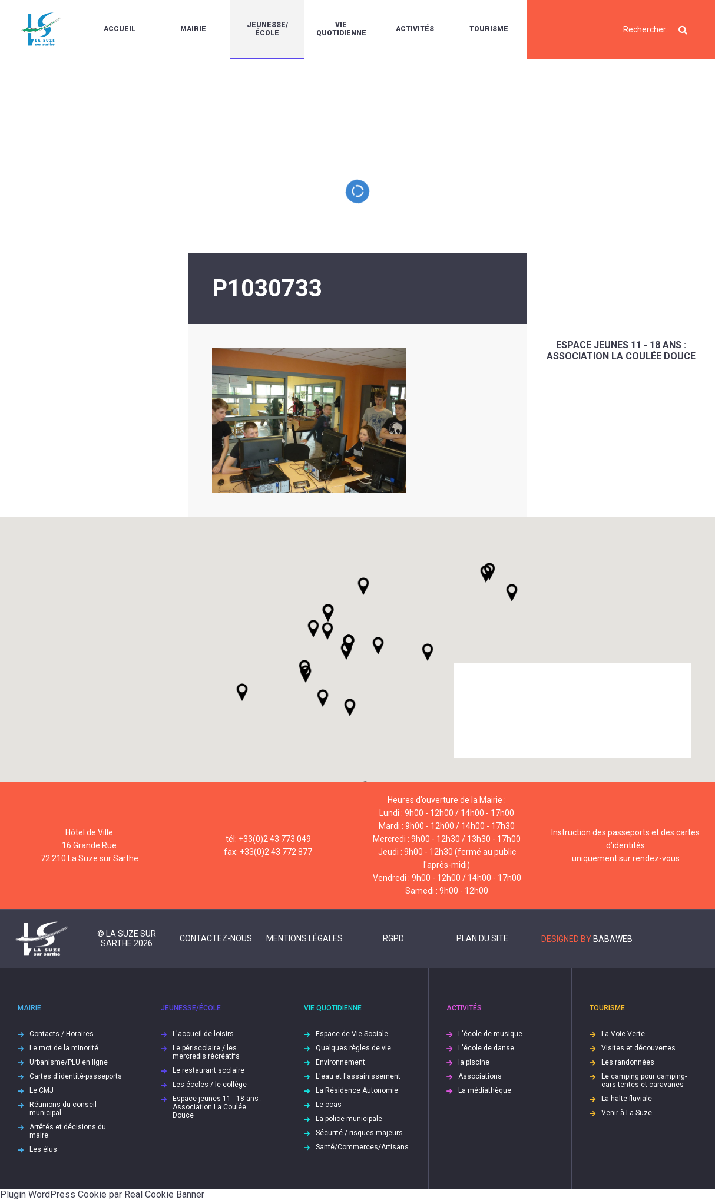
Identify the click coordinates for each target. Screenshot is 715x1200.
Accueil (119, 29)
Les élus (43, 1149)
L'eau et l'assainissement (358, 1076)
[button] (378, 645)
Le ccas (329, 1104)
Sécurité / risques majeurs (359, 1133)
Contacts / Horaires (61, 1034)
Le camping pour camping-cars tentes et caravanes (644, 1080)
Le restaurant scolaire (208, 1070)
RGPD (393, 938)
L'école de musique (490, 1034)
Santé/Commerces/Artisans (362, 1147)
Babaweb (613, 939)
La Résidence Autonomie (357, 1090)
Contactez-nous (216, 938)
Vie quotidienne (341, 29)
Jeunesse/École (267, 29)
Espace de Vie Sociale (352, 1034)
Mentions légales (304, 938)
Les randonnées (627, 1062)
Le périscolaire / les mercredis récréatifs (206, 1052)
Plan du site (482, 938)
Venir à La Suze (626, 1113)
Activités (415, 29)
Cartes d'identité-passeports (75, 1076)
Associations (480, 1076)
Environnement (340, 1062)
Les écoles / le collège (210, 1084)
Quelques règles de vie (353, 1048)
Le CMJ (41, 1090)
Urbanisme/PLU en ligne (68, 1062)
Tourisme (488, 29)
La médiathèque (484, 1090)
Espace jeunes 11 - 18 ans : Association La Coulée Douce (621, 350)
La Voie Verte (623, 1034)
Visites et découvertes (638, 1048)
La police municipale (349, 1119)
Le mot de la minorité (63, 1048)
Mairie (193, 29)
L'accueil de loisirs (203, 1034)
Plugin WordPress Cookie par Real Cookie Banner (102, 1194)
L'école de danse (486, 1048)
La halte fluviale (626, 1099)
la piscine (473, 1062)
